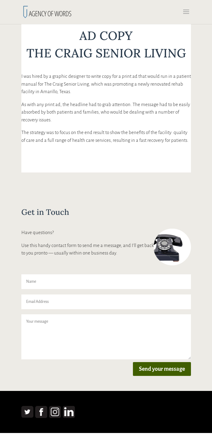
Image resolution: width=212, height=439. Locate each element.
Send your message (162, 369)
